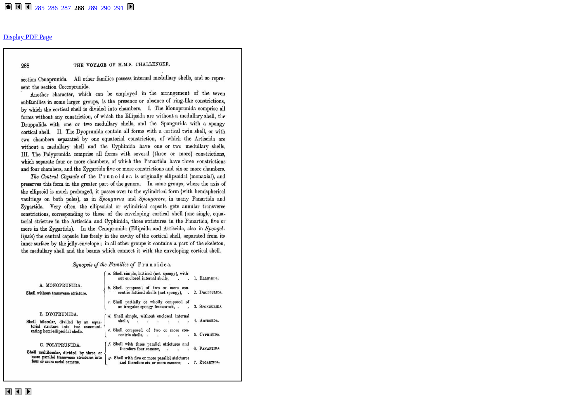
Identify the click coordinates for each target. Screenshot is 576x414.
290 (106, 8)
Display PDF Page (27, 36)
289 (92, 8)
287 (66, 8)
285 (40, 8)
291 (119, 8)
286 (53, 8)
